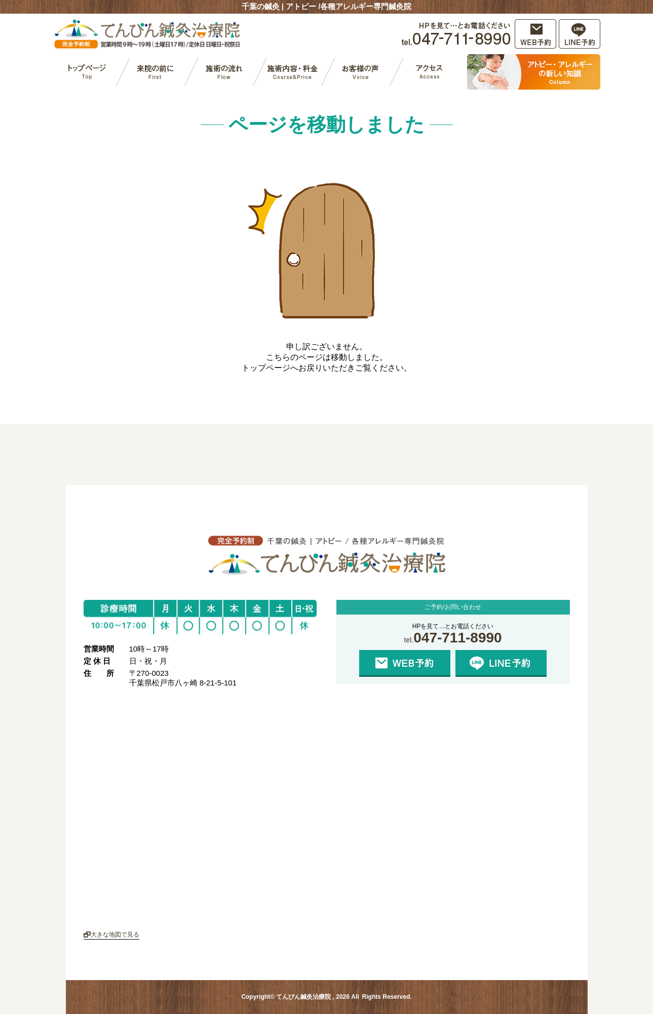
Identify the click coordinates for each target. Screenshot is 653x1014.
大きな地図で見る (111, 934)
